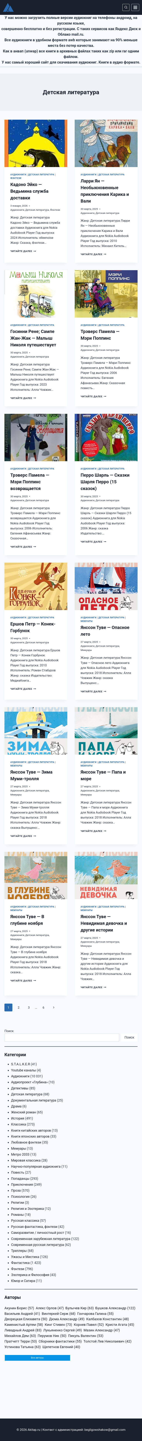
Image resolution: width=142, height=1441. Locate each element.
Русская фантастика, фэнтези (34, 1227)
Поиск (9, 1031)
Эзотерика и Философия (30, 1275)
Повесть (17, 1172)
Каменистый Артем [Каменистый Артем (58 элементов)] (23, 1325)
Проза (16, 1190)
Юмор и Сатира (23, 1281)
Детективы (19, 1088)
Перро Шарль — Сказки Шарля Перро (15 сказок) (105, 482)
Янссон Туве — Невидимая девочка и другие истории (104, 923)
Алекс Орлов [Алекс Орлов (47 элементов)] (50, 1308)
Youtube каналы (23, 1070)
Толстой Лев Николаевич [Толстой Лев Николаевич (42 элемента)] (107, 1341)
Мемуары (87, 621)
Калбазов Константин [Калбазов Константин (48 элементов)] (107, 1319)
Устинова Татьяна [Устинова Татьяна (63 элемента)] (22, 1347)
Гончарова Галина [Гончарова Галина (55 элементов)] (95, 1314)
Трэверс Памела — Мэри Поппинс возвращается (29, 482)
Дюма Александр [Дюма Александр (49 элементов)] (66, 1319)
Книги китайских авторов (31, 1130)
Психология (20, 1197)
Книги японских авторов (30, 1136)
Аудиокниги (18, 174)
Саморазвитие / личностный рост (37, 1233)
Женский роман (23, 1112)
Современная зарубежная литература (40, 1239)
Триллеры (19, 1251)
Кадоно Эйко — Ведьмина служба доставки (29, 191)
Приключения (22, 1184)
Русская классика (25, 1220)
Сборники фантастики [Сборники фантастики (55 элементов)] (60, 1341)
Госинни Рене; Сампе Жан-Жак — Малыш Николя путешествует (33, 338)
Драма (16, 1106)
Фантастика (20, 1263)
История (17, 1118)
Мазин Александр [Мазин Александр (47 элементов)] (102, 1330)
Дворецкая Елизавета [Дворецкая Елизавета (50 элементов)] (25, 1319)
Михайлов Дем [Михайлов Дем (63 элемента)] (20, 1336)
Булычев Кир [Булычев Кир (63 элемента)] (79, 1308)
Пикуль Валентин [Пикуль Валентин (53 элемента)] (85, 1336)
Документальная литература (33, 1100)
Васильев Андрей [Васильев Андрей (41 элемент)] (22, 1314)
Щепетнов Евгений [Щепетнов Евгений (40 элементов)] (61, 1347)
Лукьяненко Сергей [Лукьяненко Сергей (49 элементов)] (62, 1330)
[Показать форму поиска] (125, 7)
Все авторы (37, 1358)
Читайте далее (23, 251)
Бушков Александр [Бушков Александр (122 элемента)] (115, 1308)
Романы (17, 1215)
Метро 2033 (20, 1154)
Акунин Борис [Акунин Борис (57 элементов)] (19, 1308)
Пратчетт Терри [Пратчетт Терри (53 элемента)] (20, 1341)
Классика (18, 1124)
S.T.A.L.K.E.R (20, 1064)
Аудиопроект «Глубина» (29, 1082)
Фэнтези (15, 178)
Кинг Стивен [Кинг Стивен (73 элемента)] (58, 1325)
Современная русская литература (37, 1245)
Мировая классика (26, 1160)
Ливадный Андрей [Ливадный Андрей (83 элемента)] (23, 1330)
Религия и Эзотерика (27, 1209)
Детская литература (41, 174)
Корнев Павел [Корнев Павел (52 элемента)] (89, 1325)
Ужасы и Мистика (25, 1257)
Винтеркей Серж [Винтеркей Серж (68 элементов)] (59, 1314)
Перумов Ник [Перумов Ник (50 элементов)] (52, 1336)
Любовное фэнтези (26, 1142)
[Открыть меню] (135, 7)
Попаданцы (20, 1178)
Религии (17, 1202)
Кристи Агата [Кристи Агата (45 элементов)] (120, 1325)
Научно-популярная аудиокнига (36, 1166)
